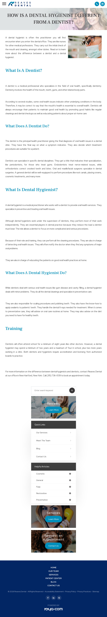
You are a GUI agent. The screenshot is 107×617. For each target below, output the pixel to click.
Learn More (53, 410)
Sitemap (95, 591)
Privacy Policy (70, 591)
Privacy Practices (84, 591)
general (39, 480)
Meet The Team (43, 440)
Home (53, 567)
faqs (38, 487)
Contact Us (41, 456)
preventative (42, 500)
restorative (41, 493)
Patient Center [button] (53, 578)
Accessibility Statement (54, 591)
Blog (38, 448)
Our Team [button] (53, 571)
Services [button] (53, 574)
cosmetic (40, 474)
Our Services (41, 432)
